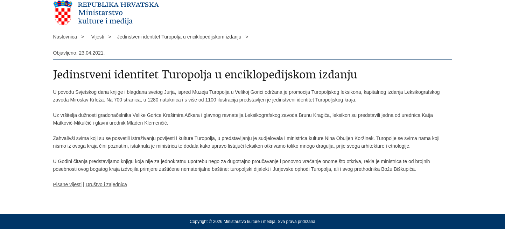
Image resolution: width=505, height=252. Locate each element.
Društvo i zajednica (106, 184)
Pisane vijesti (67, 184)
